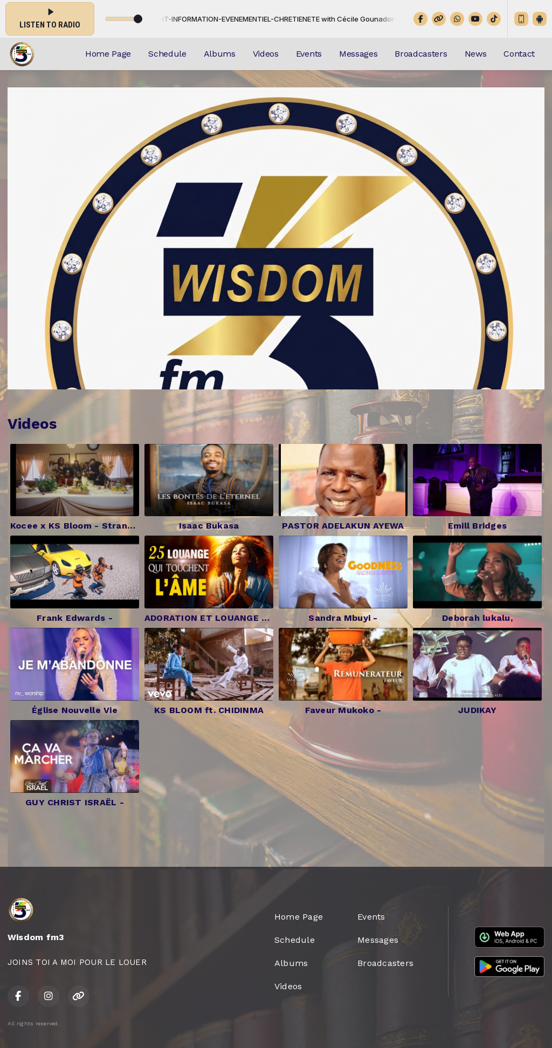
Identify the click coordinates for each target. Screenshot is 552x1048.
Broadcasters (421, 54)
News (476, 54)
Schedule (167, 54)
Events (309, 54)
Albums (220, 54)
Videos (266, 54)
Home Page (108, 54)
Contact (519, 54)
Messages (358, 54)
